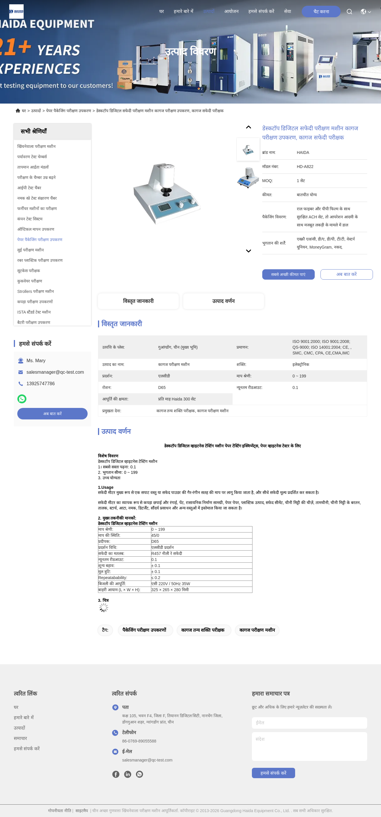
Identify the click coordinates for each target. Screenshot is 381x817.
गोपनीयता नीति (59, 810)
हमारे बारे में (184, 11)
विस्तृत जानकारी (138, 301)
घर (161, 11)
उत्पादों (208, 11)
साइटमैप (82, 810)
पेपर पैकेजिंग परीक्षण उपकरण (68, 110)
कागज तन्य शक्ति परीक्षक (202, 630)
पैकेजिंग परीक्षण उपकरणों (144, 630)
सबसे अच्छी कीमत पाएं (289, 274)
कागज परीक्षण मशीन (257, 630)
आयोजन (231, 11)
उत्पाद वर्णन (223, 301)
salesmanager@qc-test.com (55, 372)
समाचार (20, 738)
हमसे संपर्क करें (261, 11)
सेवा (287, 11)
